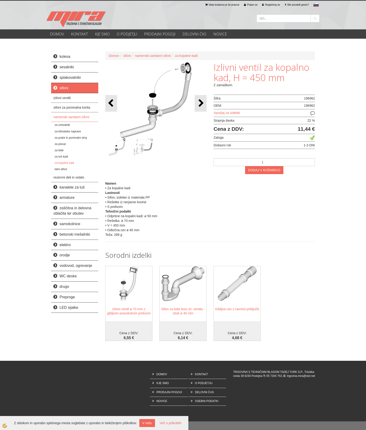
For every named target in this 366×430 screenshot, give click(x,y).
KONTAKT (79, 34)
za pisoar (60, 144)
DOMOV (57, 34)
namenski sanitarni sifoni (71, 117)
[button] (201, 103)
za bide (59, 150)
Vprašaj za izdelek (227, 113)
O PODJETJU (127, 34)
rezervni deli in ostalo (68, 177)
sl (316, 5)
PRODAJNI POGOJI (160, 34)
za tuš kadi (61, 156)
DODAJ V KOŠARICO (264, 170)
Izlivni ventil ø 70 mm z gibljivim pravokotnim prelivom (129, 311)
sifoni (127, 56)
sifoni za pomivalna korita (71, 107)
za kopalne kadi (64, 163)
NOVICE (220, 34)
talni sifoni (61, 169)
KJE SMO (102, 34)
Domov (114, 56)
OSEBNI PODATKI (206, 401)
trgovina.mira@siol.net (301, 376)
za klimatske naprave (68, 131)
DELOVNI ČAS (194, 34)
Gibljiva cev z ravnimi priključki (237, 309)
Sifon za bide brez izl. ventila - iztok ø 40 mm (183, 311)
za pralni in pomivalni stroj (71, 137)
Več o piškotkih (170, 423)
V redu (147, 423)
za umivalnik (62, 125)
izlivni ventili (62, 98)
